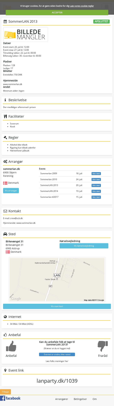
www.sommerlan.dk (12, 84)
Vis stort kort (57, 306)
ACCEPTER (57, 12)
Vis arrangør (11, 190)
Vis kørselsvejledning (84, 245)
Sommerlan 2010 (48, 179)
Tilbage (5, 391)
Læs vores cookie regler (82, 5)
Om (95, 399)
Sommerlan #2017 (49, 196)
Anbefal (11, 356)
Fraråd (102, 356)
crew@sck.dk (16, 218)
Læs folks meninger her (57, 361)
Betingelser (80, 399)
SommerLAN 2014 (49, 191)
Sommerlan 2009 (48, 173)
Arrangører (61, 399)
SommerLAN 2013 (49, 185)
